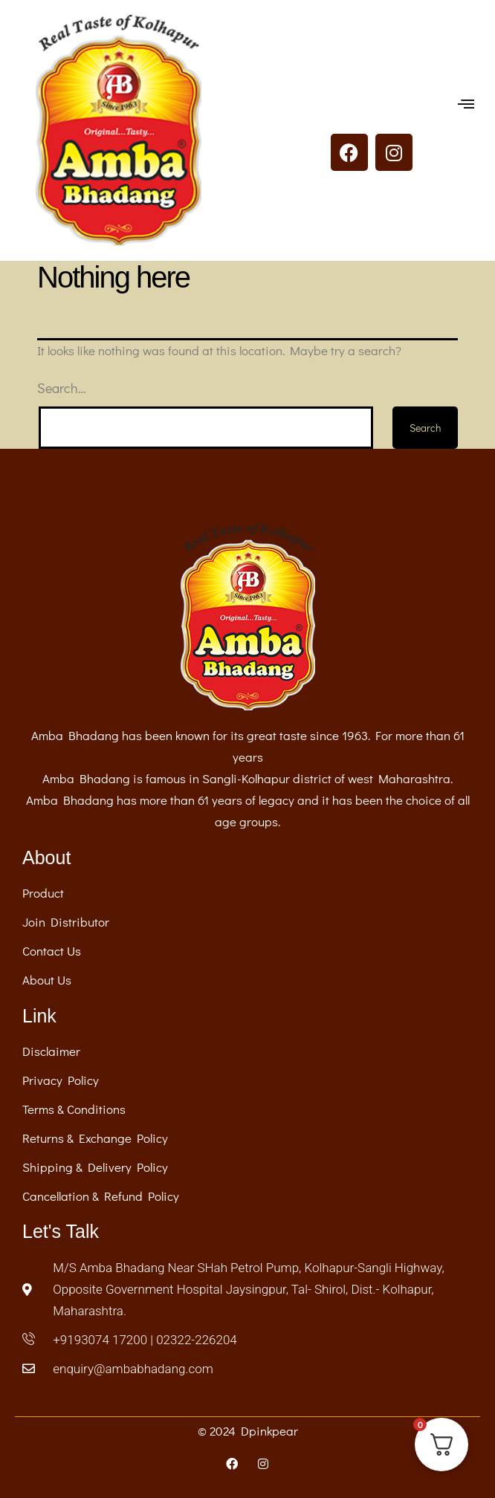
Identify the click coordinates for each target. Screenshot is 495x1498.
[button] (466, 104)
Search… (61, 388)
